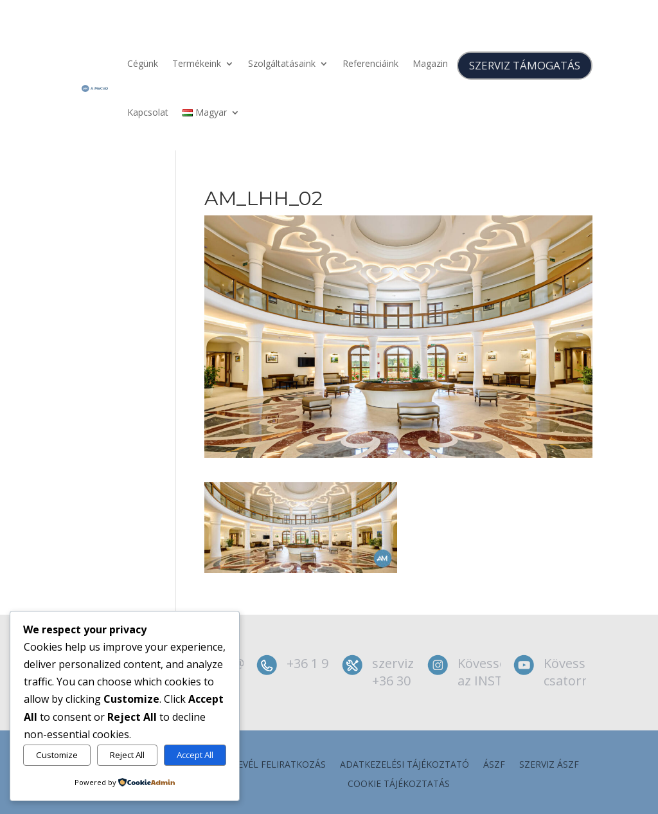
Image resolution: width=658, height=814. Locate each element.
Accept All (195, 755)
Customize (57, 755)
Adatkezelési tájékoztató (404, 765)
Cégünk (142, 63)
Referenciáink (370, 63)
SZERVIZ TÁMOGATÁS (524, 65)
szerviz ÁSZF (549, 765)
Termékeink (196, 63)
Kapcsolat (147, 112)
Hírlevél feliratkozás (272, 765)
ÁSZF (494, 765)
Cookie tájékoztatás (399, 784)
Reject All (127, 755)
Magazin (430, 63)
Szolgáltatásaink (282, 63)
